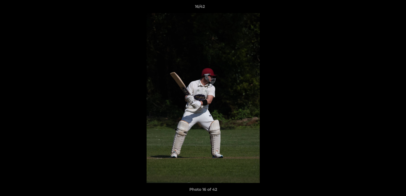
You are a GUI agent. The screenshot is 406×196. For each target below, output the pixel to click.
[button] (383, 7)
